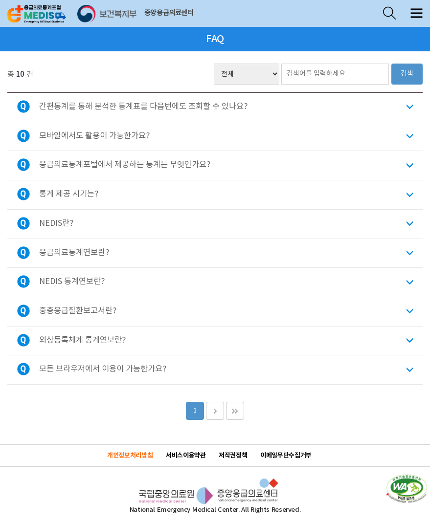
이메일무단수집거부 (286, 455)
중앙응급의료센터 (169, 13)
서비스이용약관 (185, 455)
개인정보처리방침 (130, 455)
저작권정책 (233, 455)
